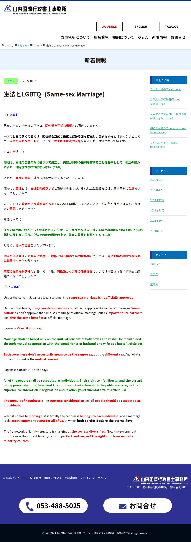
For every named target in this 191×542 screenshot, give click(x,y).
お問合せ (178, 37)
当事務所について (75, 37)
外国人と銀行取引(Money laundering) (165, 101)
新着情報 (159, 37)
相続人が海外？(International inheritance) (168, 130)
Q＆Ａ (143, 37)
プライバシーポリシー (95, 478)
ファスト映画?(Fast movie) (166, 89)
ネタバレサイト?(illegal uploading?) (164, 145)
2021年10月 (157, 220)
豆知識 (154, 284)
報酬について (123, 37)
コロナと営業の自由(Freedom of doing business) (168, 116)
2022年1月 (156, 190)
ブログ (154, 274)
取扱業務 (101, 37)
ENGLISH (141, 26)
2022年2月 (156, 179)
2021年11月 (157, 210)
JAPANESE (109, 26)
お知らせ (155, 264)
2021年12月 (157, 200)
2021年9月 (156, 231)
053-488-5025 (53, 506)
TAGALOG (171, 26)
